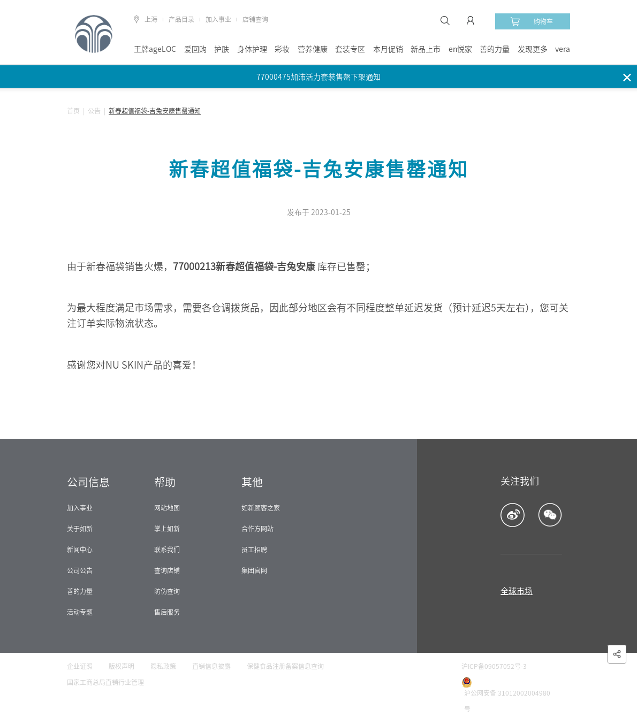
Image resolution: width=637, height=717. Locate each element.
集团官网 (254, 570)
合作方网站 (257, 528)
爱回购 (195, 49)
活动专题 (80, 612)
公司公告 (80, 570)
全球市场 (516, 591)
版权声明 (121, 666)
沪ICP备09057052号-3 (494, 666)
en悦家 (460, 49)
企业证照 (80, 666)
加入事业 (218, 19)
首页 (73, 111)
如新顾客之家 (260, 508)
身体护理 (252, 49)
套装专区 (350, 49)
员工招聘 (254, 549)
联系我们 (167, 549)
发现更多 (533, 49)
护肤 (221, 49)
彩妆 (282, 49)
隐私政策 (163, 666)
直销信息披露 (211, 666)
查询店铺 (167, 570)
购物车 (531, 21)
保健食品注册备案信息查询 (285, 666)
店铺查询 (255, 19)
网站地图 (167, 508)
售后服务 (167, 612)
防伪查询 (167, 591)
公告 (94, 111)
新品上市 (426, 49)
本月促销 (388, 49)
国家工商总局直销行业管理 (105, 682)
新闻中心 (80, 549)
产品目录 (181, 19)
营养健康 (313, 49)
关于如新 (80, 528)
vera (562, 49)
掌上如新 (167, 528)
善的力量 (495, 49)
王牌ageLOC (155, 49)
